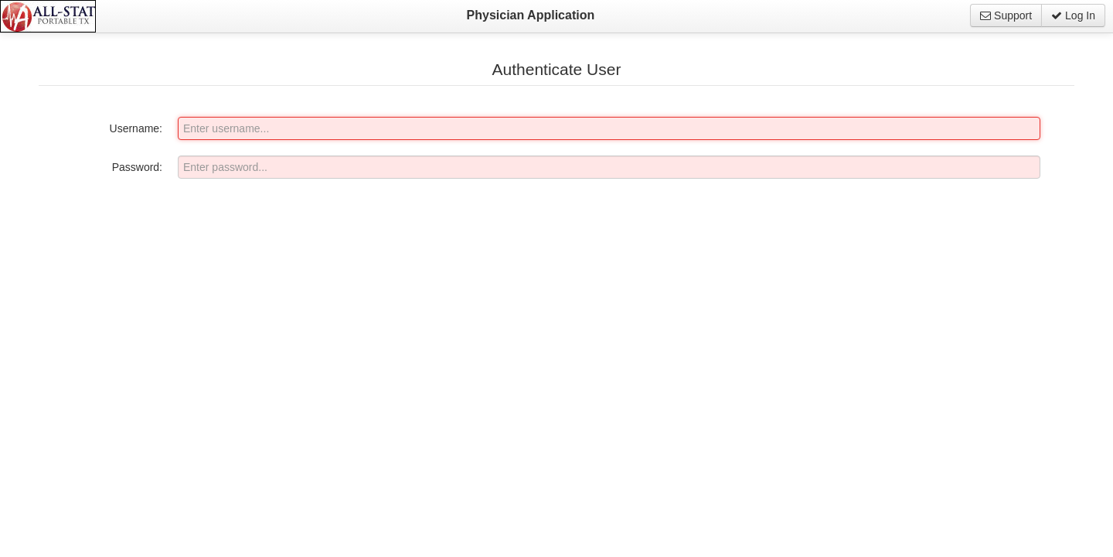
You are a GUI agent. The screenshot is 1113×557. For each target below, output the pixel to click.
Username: (136, 128)
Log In (1073, 15)
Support (1006, 15)
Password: (137, 167)
